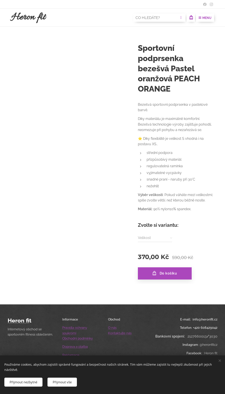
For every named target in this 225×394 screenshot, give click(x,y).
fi (27, 320)
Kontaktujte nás (120, 333)
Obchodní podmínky (77, 338)
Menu (205, 18)
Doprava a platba (75, 347)
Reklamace (70, 355)
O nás (112, 328)
